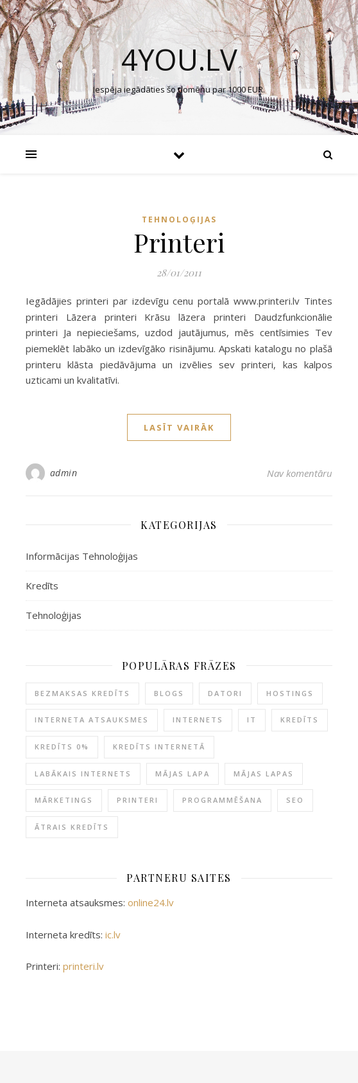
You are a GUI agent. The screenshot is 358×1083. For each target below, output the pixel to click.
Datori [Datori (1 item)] (225, 693)
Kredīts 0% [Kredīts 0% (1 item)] (62, 746)
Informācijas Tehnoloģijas (82, 556)
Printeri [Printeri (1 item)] (137, 800)
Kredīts (42, 585)
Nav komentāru (299, 473)
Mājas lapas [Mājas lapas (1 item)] (264, 773)
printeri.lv (83, 966)
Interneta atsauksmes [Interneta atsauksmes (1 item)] (92, 719)
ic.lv (113, 934)
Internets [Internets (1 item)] (198, 719)
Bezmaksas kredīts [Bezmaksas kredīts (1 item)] (82, 693)
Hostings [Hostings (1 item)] (290, 693)
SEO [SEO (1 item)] (295, 800)
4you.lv (179, 59)
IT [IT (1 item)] (252, 719)
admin (64, 473)
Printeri (179, 242)
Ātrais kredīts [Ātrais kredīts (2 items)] (72, 827)
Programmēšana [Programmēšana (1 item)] (222, 800)
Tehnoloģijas (179, 219)
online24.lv (151, 902)
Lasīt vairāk (179, 427)
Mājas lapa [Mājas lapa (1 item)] (182, 773)
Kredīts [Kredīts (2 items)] (299, 719)
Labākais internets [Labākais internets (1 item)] (83, 773)
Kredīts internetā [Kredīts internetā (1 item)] (159, 746)
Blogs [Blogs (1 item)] (169, 693)
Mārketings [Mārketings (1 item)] (64, 800)
